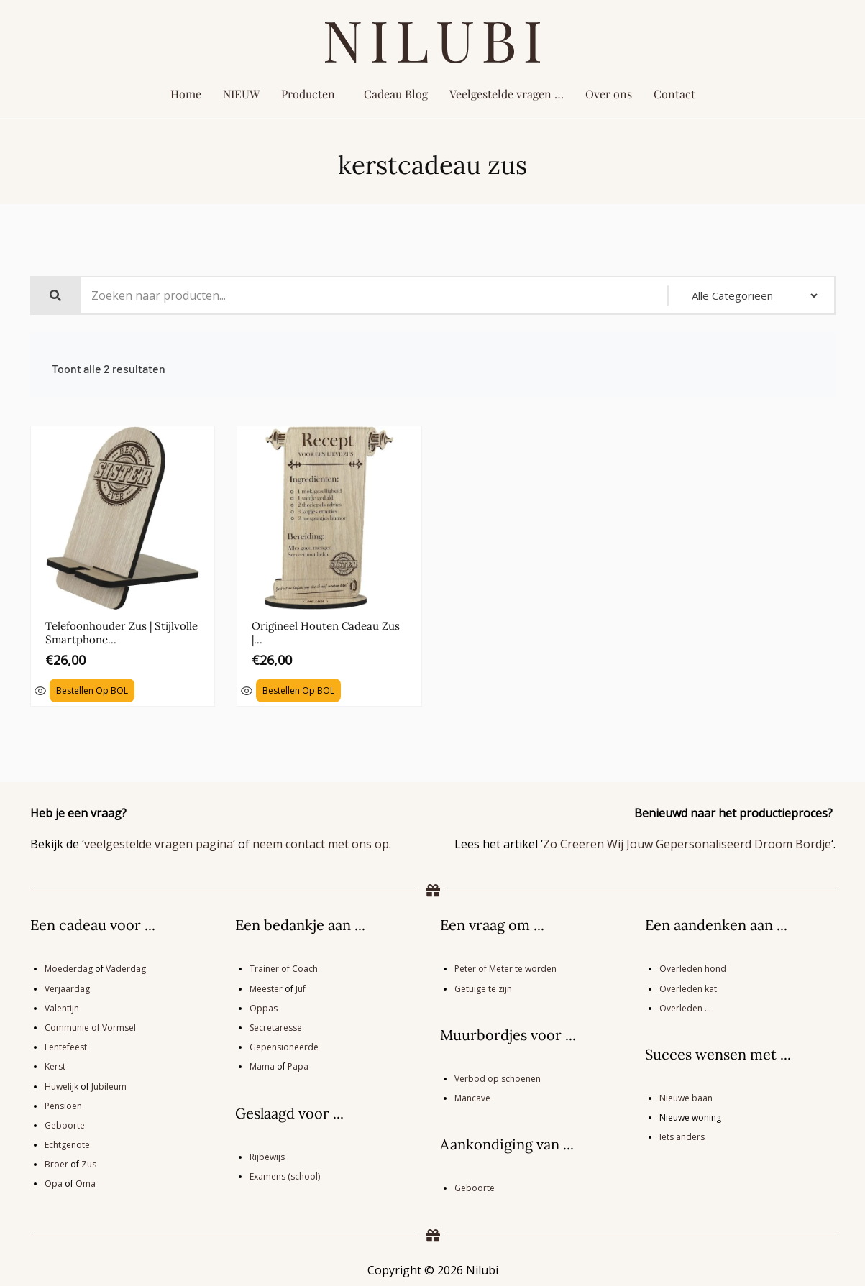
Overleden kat (688, 986)
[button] (311, 94)
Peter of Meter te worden (505, 967)
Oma (85, 1182)
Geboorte (65, 1123)
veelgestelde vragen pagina (158, 842)
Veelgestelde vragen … (506, 93)
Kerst (55, 1065)
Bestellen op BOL (92, 688)
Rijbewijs (267, 1155)
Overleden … (685, 1006)
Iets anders (682, 1135)
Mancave (472, 1096)
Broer (56, 1162)
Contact (674, 93)
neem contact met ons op (320, 842)
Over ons (608, 93)
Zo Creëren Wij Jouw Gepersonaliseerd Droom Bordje (687, 842)
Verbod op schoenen (497, 1076)
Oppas (264, 1006)
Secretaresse (276, 1025)
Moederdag (69, 967)
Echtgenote (67, 1142)
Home (185, 93)
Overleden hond (692, 967)
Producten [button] (308, 93)
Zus (88, 1162)
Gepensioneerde (284, 1045)
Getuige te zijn (483, 986)
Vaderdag (126, 967)
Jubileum (109, 1084)
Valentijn (62, 1006)
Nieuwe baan (686, 1096)
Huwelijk (61, 1084)
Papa (298, 1065)
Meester (266, 986)
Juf (301, 986)
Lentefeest (66, 1045)
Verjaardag (67, 986)
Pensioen (63, 1104)
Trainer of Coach (284, 967)
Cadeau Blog (396, 93)
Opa (54, 1182)
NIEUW (241, 93)
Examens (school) (285, 1174)
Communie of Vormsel (90, 1025)
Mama (262, 1065)
